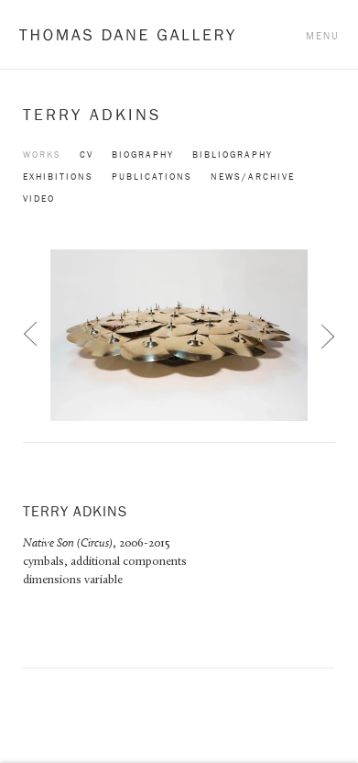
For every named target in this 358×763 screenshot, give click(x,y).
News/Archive (253, 176)
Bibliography (232, 154)
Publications (152, 176)
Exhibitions (58, 176)
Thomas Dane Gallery (126, 34)
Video (39, 199)
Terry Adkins (92, 114)
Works (42, 154)
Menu (323, 35)
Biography (143, 154)
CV (86, 154)
